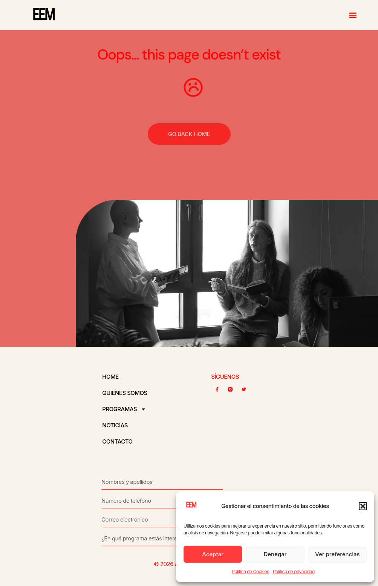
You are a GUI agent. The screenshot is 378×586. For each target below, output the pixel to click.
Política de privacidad (294, 571)
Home (110, 376)
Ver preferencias (337, 554)
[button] (363, 506)
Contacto (117, 441)
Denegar (274, 554)
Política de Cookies (250, 571)
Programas (124, 409)
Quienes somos (124, 393)
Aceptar (212, 554)
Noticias (115, 425)
